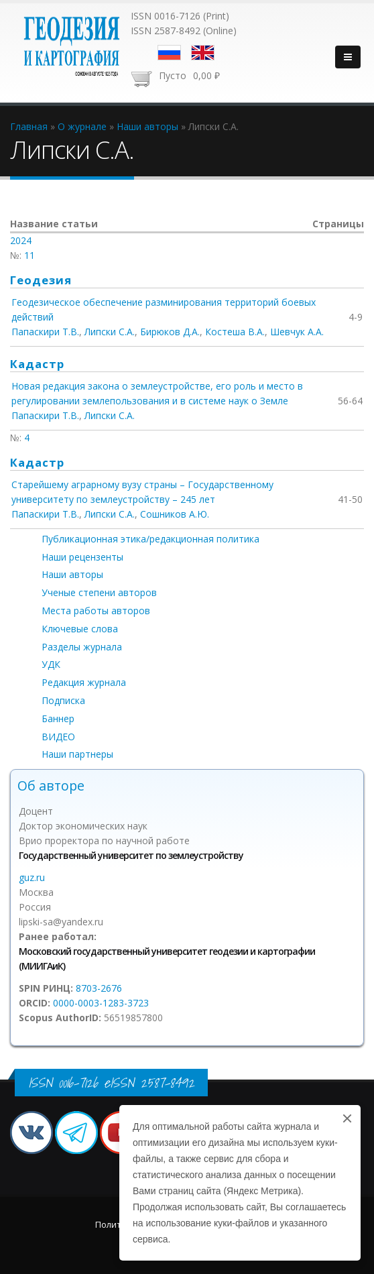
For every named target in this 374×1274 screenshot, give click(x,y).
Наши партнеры (77, 754)
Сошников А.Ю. (174, 514)
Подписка (63, 700)
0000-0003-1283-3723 (101, 1002)
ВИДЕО (58, 736)
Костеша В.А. (235, 331)
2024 (21, 240)
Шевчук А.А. (297, 331)
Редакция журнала (84, 682)
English (202, 52)
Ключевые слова (80, 628)
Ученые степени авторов (99, 592)
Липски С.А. (109, 331)
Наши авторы (72, 574)
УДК (51, 664)
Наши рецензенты (82, 557)
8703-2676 (99, 988)
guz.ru (32, 877)
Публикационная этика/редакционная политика (150, 538)
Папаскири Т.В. (45, 331)
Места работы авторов (96, 610)
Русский (169, 52)
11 (29, 255)
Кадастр (37, 363)
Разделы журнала (82, 646)
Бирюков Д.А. (170, 331)
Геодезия (41, 280)
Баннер (58, 718)
